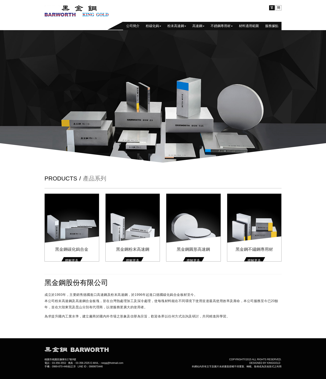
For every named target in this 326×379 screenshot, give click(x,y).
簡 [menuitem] (278, 7)
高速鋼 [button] (198, 26)
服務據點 (271, 26)
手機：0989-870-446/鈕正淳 (60, 366)
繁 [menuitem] (272, 7)
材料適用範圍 (249, 26)
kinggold (273, 363)
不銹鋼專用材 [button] (222, 26)
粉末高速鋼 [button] (176, 26)
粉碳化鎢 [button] (153, 26)
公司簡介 (133, 26)
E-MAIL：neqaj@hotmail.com (106, 363)
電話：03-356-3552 (55, 363)
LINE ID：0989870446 (90, 366)
